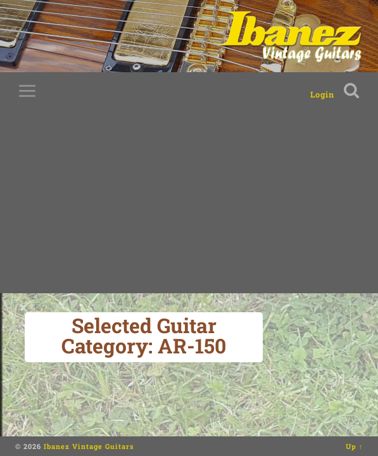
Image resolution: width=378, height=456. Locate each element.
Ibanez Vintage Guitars (89, 446)
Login (322, 94)
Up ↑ (354, 446)
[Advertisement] (189, 204)
